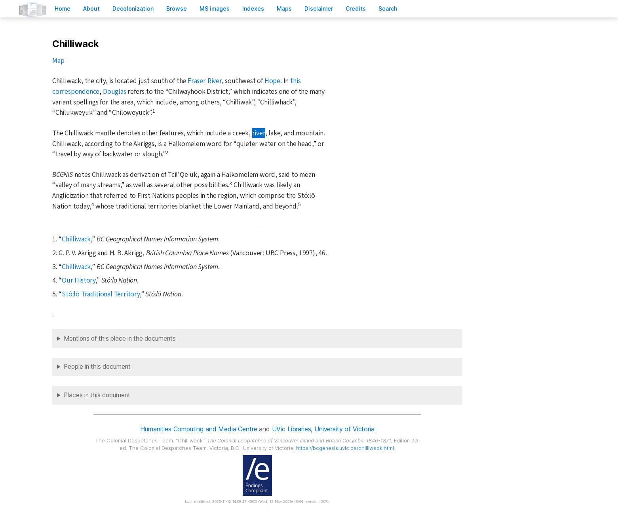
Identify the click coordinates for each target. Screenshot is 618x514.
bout (91, 8)
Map (58, 61)
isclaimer (318, 8)
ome (62, 8)
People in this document (97, 366)
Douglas (114, 92)
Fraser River (205, 81)
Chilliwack (76, 239)
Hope (272, 81)
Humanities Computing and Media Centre (198, 429)
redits (356, 8)
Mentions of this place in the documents (120, 338)
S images (215, 8)
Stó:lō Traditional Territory (101, 294)
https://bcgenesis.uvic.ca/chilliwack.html (345, 448)
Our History (78, 280)
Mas (284, 8)
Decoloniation (133, 8)
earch (387, 8)
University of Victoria (344, 429)
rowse (176, 8)
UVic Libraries (291, 429)
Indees (253, 8)
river (258, 133)
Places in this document (97, 395)
